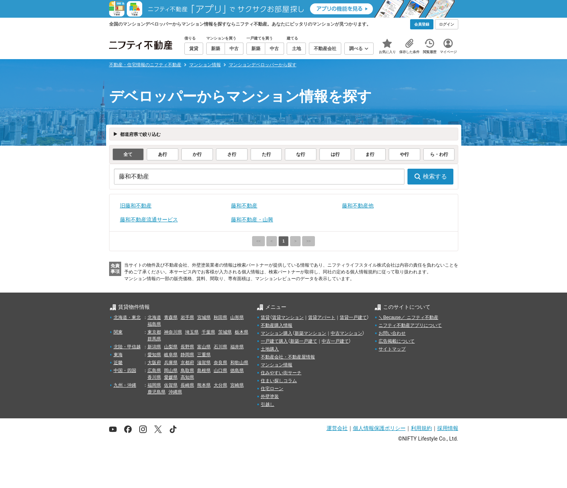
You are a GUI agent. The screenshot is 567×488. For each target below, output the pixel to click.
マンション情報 (276, 365)
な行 (300, 154)
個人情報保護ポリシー (379, 428)
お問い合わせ (392, 333)
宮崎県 (237, 385)
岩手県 (187, 317)
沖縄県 (175, 392)
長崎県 (187, 385)
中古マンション (346, 333)
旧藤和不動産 (136, 206)
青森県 (171, 317)
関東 (118, 332)
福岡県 (154, 385)
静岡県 (187, 354)
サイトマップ (392, 349)
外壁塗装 (270, 396)
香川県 (154, 377)
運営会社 (337, 428)
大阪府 (154, 362)
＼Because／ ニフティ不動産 (408, 317)
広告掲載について (397, 341)
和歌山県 (239, 362)
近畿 (118, 362)
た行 (266, 154)
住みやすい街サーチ (281, 372)
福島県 (154, 324)
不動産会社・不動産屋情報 (288, 357)
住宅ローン (272, 388)
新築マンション (310, 333)
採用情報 (447, 428)
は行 (335, 154)
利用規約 (421, 428)
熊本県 (204, 385)
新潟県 (154, 346)
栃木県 (241, 332)
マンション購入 (276, 333)
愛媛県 (171, 377)
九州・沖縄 (125, 385)
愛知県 (154, 354)
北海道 (154, 317)
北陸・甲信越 (127, 346)
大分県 (220, 385)
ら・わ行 (439, 154)
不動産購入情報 (276, 325)
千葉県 (208, 332)
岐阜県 (171, 354)
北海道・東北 (127, 317)
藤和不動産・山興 (252, 220)
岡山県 (171, 370)
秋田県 (220, 317)
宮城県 (204, 317)
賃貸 (265, 317)
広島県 (154, 370)
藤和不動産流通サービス (149, 220)
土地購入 (270, 349)
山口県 (220, 370)
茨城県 (225, 332)
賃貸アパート (321, 317)
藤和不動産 (244, 206)
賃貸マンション (288, 317)
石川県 (220, 346)
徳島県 (237, 370)
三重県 (204, 354)
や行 (404, 154)
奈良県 (220, 362)
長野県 (187, 346)
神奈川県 (173, 332)
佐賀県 (171, 385)
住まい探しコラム (279, 380)
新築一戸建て (303, 341)
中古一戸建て (335, 341)
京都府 (187, 362)
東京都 (154, 332)
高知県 (187, 377)
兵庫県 (171, 362)
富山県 (204, 346)
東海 (118, 354)
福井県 (237, 346)
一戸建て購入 (274, 341)
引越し (267, 404)
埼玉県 (192, 332)
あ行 (162, 154)
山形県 (237, 317)
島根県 (204, 370)
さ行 (231, 154)
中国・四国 (125, 370)
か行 (197, 154)
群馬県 (154, 339)
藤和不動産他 (358, 206)
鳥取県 (187, 370)
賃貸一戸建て (353, 317)
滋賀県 (204, 362)
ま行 (369, 154)
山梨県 (171, 346)
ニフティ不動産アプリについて (410, 325)
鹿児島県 (156, 392)
